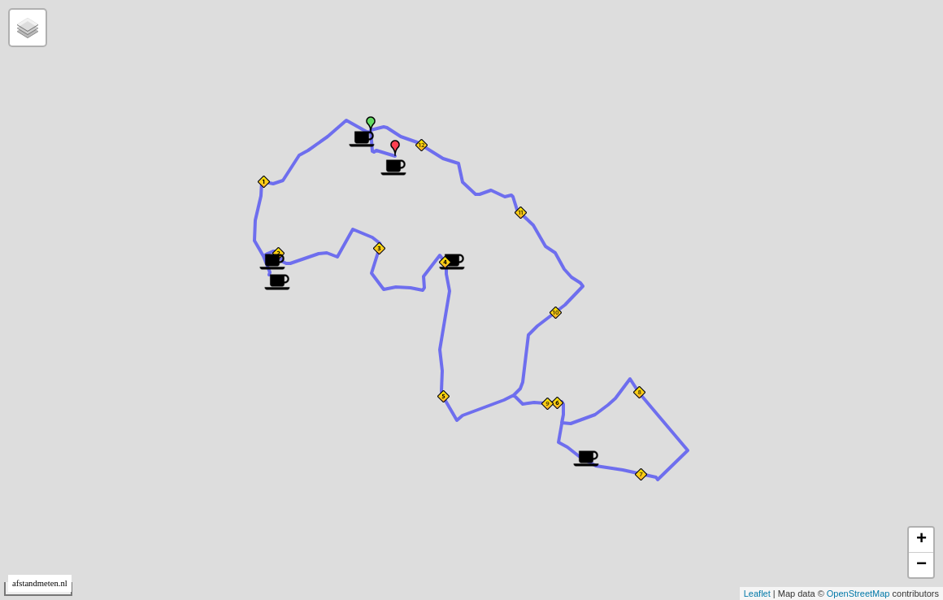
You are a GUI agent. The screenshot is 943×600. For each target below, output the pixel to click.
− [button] (921, 565)
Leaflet (757, 593)
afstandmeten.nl (39, 583)
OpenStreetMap (858, 593)
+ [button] (921, 540)
